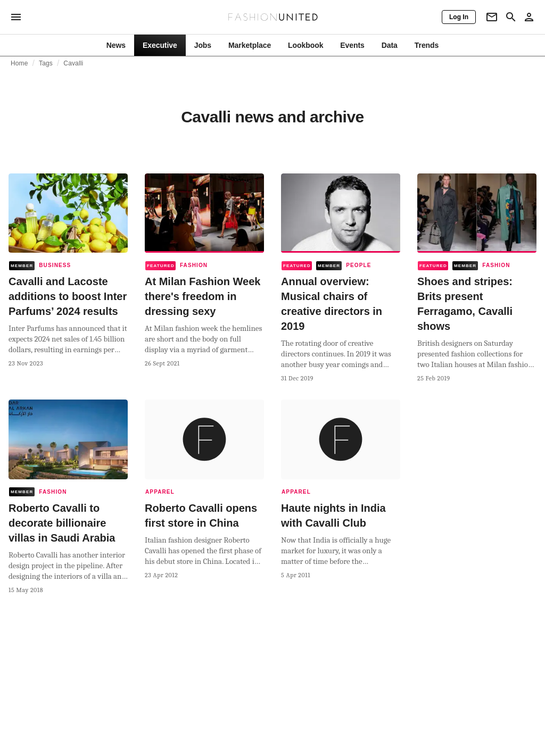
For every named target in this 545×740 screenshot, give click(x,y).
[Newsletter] (491, 17)
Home (19, 63)
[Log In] (459, 17)
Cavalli (73, 63)
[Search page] (511, 17)
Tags (46, 63)
